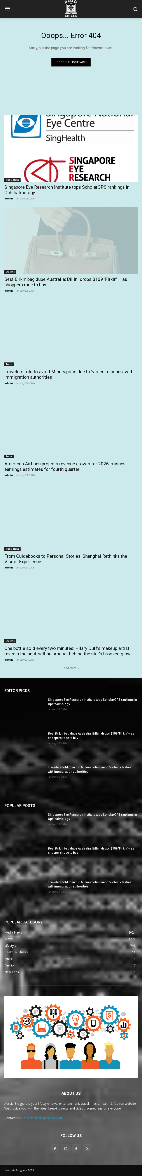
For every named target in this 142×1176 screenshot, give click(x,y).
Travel (9, 364)
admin (8, 198)
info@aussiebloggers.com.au (41, 1118)
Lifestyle (10, 271)
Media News (12, 179)
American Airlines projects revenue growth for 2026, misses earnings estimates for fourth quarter (65, 466)
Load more (71, 668)
